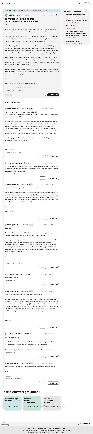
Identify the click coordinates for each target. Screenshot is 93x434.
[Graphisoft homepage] (85, 424)
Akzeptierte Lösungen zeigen (37, 406)
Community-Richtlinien (62, 430)
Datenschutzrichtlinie (30, 430)
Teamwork (8, 95)
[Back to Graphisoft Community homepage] (11, 3)
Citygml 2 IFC (70, 26)
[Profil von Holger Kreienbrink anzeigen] (16, 163)
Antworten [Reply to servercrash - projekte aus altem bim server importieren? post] (54, 95)
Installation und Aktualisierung (74, 43)
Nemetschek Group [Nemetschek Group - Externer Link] (58, 432)
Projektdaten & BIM (71, 38)
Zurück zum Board (13, 406)
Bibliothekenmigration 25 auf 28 (76, 14)
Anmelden (87, 3)
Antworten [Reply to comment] (54, 156)
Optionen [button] (58, 10)
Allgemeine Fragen (71, 22)
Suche (74, 3)
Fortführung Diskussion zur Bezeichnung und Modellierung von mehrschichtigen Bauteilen (76, 33)
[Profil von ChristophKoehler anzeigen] (15, 15)
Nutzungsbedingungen (46, 430)
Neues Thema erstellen (54, 406)
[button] (40, 94)
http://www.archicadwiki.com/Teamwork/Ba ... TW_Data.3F (27, 114)
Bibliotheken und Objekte (73, 17)
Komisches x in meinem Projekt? (76, 20)
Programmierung (70, 28)
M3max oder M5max (73, 41)
